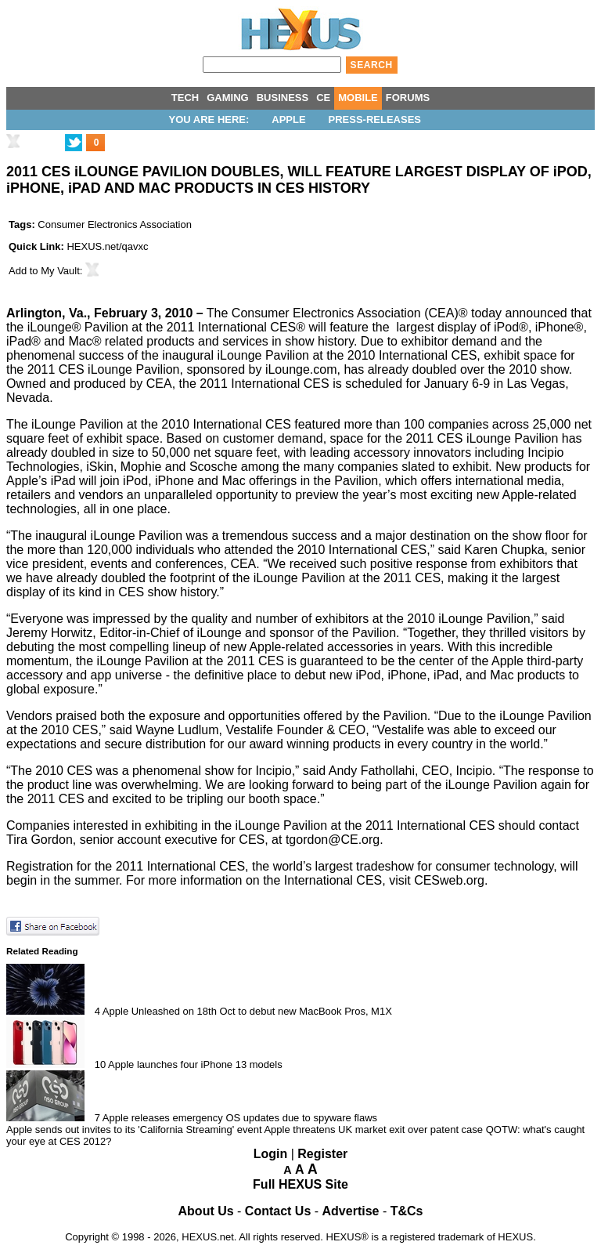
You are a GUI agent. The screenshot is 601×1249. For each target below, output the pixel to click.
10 (100, 1064)
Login (271, 1153)
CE (323, 97)
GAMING (227, 97)
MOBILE (358, 97)
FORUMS (408, 97)
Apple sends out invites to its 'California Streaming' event (134, 1129)
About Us (206, 1211)
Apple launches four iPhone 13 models (195, 1064)
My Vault (60, 271)
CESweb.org (449, 880)
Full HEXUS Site (300, 1184)
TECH (185, 97)
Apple (288, 119)
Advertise (351, 1211)
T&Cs (406, 1211)
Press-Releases (375, 119)
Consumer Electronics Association (115, 224)
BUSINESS (282, 97)
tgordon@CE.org (333, 839)
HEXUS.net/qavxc (107, 246)
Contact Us (278, 1211)
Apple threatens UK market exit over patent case (373, 1129)
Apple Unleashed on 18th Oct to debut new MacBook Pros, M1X (247, 1011)
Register (322, 1153)
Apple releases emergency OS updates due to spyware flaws (240, 1118)
